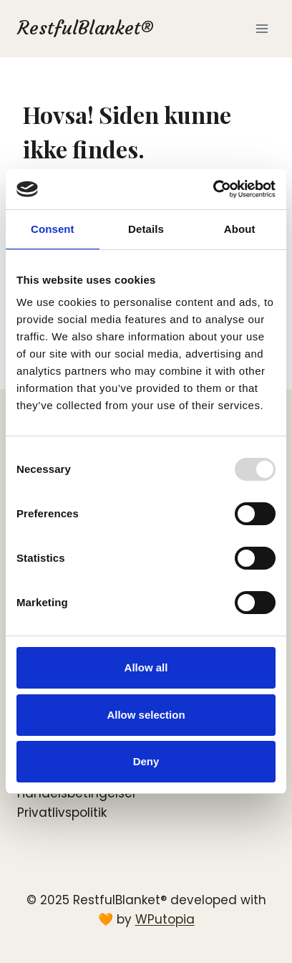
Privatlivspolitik (62, 812)
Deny (146, 761)
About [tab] (240, 229)
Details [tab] (146, 229)
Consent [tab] (52, 229)
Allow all (146, 667)
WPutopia (165, 919)
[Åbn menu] (261, 28)
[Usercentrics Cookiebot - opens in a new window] (213, 189)
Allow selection (146, 715)
